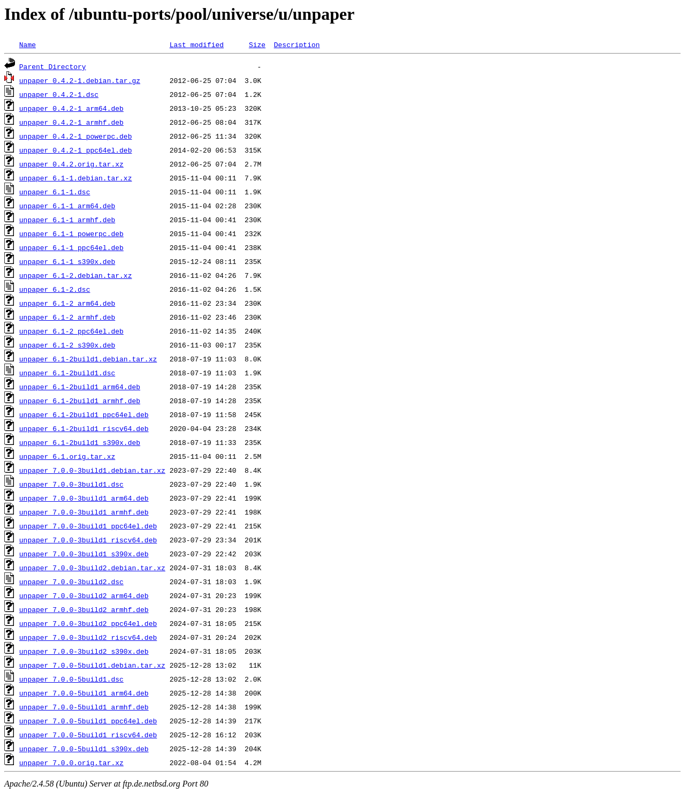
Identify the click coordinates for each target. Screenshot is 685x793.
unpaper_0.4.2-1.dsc (58, 94)
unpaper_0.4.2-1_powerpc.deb (75, 136)
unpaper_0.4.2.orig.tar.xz (71, 164)
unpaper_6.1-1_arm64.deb (67, 205)
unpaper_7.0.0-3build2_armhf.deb (84, 609)
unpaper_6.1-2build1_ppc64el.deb (84, 414)
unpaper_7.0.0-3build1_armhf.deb (84, 512)
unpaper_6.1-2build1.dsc (67, 372)
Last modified (197, 44)
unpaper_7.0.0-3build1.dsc (71, 484)
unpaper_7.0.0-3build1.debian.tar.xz (92, 470)
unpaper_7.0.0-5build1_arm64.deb (84, 693)
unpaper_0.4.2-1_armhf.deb (71, 122)
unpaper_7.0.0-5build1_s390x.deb (84, 748)
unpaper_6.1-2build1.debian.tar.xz (88, 359)
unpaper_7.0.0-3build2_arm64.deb (84, 595)
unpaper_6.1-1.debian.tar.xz (75, 178)
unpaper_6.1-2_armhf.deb (67, 317)
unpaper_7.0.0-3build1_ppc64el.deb (88, 526)
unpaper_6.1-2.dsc (54, 289)
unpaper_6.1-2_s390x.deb (67, 345)
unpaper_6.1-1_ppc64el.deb (71, 247)
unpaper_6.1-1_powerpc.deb (71, 233)
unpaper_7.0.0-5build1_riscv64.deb (88, 734)
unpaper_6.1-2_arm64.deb (67, 303)
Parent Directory (52, 66)
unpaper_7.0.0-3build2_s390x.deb (84, 651)
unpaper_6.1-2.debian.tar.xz (75, 275)
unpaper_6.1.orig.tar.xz (67, 456)
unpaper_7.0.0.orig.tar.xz (71, 762)
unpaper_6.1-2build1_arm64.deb (79, 386)
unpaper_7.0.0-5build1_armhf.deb (84, 707)
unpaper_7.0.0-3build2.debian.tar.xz (92, 567)
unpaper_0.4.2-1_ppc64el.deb (75, 150)
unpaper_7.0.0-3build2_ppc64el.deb (88, 623)
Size (257, 44)
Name (27, 44)
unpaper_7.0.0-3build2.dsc (71, 581)
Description (297, 44)
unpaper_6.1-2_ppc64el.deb (71, 331)
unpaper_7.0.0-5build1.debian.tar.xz (92, 665)
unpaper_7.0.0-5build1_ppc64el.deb (88, 721)
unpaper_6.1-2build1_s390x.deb (79, 442)
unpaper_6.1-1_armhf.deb (67, 219)
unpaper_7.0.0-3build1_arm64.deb (84, 498)
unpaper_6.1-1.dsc (54, 192)
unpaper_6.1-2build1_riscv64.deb (84, 428)
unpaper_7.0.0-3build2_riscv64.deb (88, 637)
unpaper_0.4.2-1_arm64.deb (71, 108)
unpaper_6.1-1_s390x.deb (67, 261)
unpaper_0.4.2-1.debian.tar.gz (79, 80)
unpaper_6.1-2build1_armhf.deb (79, 400)
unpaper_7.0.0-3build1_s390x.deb (84, 553)
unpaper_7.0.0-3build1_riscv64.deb (88, 540)
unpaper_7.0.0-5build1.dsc (71, 679)
